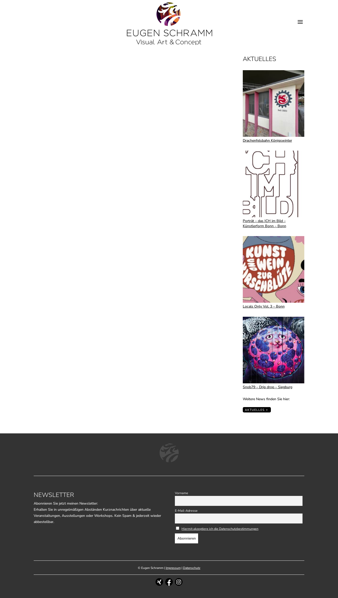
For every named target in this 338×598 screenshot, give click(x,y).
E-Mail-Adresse (186, 510)
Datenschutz (191, 568)
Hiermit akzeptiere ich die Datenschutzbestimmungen (220, 529)
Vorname (181, 493)
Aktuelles (254, 410)
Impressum (173, 568)
